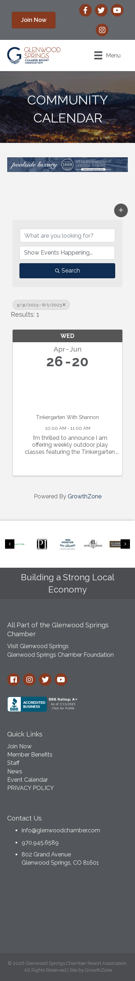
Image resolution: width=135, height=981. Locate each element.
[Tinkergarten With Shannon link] (67, 390)
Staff (13, 762)
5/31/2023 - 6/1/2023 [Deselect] (41, 304)
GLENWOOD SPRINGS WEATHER (67, 912)
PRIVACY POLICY (30, 788)
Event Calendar (27, 779)
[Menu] (107, 55)
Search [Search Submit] (67, 270)
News (14, 771)
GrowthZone (85, 496)
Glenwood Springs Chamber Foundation (60, 654)
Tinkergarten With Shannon (67, 417)
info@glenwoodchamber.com (61, 830)
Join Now (19, 746)
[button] (33, 20)
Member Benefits (30, 754)
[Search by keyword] (67, 235)
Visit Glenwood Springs (38, 646)
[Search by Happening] (67, 253)
